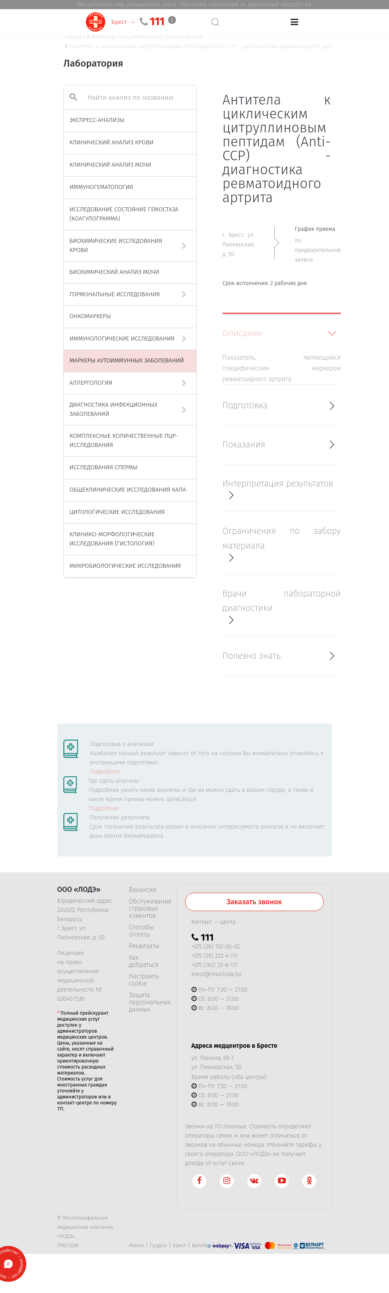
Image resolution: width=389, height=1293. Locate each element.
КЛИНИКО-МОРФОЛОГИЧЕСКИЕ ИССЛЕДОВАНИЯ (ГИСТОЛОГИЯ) (112, 539)
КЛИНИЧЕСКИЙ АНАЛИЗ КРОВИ (112, 142)
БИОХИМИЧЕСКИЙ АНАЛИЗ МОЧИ (114, 272)
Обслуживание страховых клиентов (147, 908)
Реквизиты (144, 946)
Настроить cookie (144, 980)
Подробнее (105, 771)
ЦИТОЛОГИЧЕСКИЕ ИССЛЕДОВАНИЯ (117, 512)
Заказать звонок (254, 901)
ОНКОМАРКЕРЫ (90, 316)
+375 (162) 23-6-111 (214, 964)
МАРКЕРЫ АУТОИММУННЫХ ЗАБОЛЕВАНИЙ (127, 360)
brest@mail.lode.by (217, 974)
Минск (136, 1245)
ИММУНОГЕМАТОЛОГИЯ (101, 187)
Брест (179, 1245)
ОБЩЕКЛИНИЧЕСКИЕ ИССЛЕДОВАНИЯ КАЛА (128, 489)
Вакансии (142, 889)
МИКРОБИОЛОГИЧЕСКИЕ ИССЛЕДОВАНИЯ (125, 565)
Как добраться (143, 961)
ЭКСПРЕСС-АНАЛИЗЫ (97, 120)
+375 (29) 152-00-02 (216, 946)
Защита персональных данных (147, 1002)
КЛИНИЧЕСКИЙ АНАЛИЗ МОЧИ (110, 164)
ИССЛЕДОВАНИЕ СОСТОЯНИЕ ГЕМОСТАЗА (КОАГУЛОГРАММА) (124, 214)
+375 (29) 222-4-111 (215, 955)
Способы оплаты (141, 931)
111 (184, 21)
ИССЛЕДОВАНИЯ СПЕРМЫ (104, 467)
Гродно (158, 1245)
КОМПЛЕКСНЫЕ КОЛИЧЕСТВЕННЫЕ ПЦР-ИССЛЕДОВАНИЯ (124, 440)
